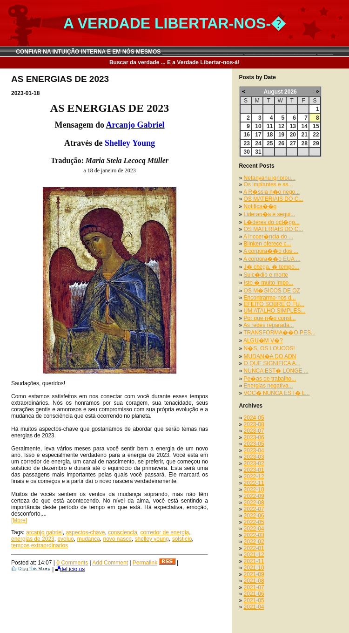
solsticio (182, 539)
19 (281, 134)
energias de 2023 (32, 539)
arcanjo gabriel (44, 532)
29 (316, 143)
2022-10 (254, 489)
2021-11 (254, 561)
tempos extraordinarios (39, 545)
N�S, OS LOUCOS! (269, 348)
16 (247, 134)
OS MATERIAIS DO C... (273, 199)
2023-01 (254, 470)
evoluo (65, 539)
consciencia (122, 532)
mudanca (88, 539)
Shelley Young (130, 143)
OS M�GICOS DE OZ (272, 290)
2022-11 (254, 483)
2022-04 (254, 528)
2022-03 (254, 535)
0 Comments (72, 562)
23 (247, 143)
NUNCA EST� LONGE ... (276, 371)
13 (293, 126)
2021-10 (254, 568)
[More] (19, 520)
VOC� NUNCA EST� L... (277, 393)
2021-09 (254, 574)
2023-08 (254, 424)
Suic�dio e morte (266, 275)
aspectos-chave (85, 532)
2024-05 (254, 418)
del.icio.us (70, 569)
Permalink (145, 562)
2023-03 (254, 457)
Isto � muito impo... (269, 282)
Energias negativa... (268, 385)
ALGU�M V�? (263, 340)
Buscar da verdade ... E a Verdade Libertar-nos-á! (174, 62)
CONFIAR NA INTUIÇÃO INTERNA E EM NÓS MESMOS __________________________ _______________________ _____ (174, 51)
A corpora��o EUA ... (272, 259)
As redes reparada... (268, 325)
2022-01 (254, 548)
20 (293, 134)
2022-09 (254, 496)
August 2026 (279, 91)
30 (247, 152)
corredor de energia (165, 532)
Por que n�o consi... (270, 318)
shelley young (152, 539)
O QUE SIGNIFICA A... (272, 363)
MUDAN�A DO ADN (270, 356)
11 (270, 126)
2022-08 (254, 502)
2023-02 (254, 463)
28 (304, 143)
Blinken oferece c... (267, 243)
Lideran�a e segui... (269, 214)
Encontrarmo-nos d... (270, 297)
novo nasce (117, 539)
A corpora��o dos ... (270, 251)
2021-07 (254, 587)
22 (316, 134)
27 (293, 143)
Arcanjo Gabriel (135, 124)
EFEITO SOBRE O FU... (274, 304)
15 (316, 126)
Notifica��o (260, 206)
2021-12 (254, 554)
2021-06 (254, 594)
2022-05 (254, 522)
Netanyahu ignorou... (269, 178)
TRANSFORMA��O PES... (279, 332)
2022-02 (254, 541)
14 (304, 126)
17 (258, 134)
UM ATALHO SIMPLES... (275, 310)
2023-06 (254, 437)
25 (270, 143)
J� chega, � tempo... (271, 267)
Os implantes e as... (268, 184)
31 (258, 152)
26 (281, 143)
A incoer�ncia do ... (268, 236)
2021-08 (254, 581)
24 (258, 143)
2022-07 (254, 509)
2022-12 (254, 476)
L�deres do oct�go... (272, 222)
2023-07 (254, 431)
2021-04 (254, 607)
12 (281, 126)
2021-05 (254, 600)
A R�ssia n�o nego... (271, 192)
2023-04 (254, 450)
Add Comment (110, 562)
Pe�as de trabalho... (270, 378)
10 (258, 126)
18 (270, 134)
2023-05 (254, 444)
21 (304, 134)
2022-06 (254, 515)
